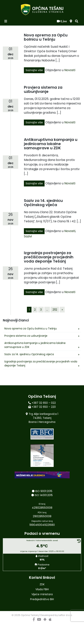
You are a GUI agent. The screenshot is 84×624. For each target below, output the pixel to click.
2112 (55, 310)
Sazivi (28, 236)
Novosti (69, 70)
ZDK (42, 584)
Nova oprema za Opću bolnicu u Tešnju (46, 37)
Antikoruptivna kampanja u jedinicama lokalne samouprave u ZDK (50, 143)
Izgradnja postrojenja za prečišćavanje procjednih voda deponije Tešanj (48, 257)
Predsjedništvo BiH (42, 599)
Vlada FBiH (42, 589)
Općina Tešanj (30, 615)
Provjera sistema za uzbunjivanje (43, 89)
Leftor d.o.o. (65, 615)
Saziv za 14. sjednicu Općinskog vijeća (43, 202)
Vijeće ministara (42, 594)
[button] (77, 21)
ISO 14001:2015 (44, 495)
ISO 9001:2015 (43, 491)
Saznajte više (34, 70)
